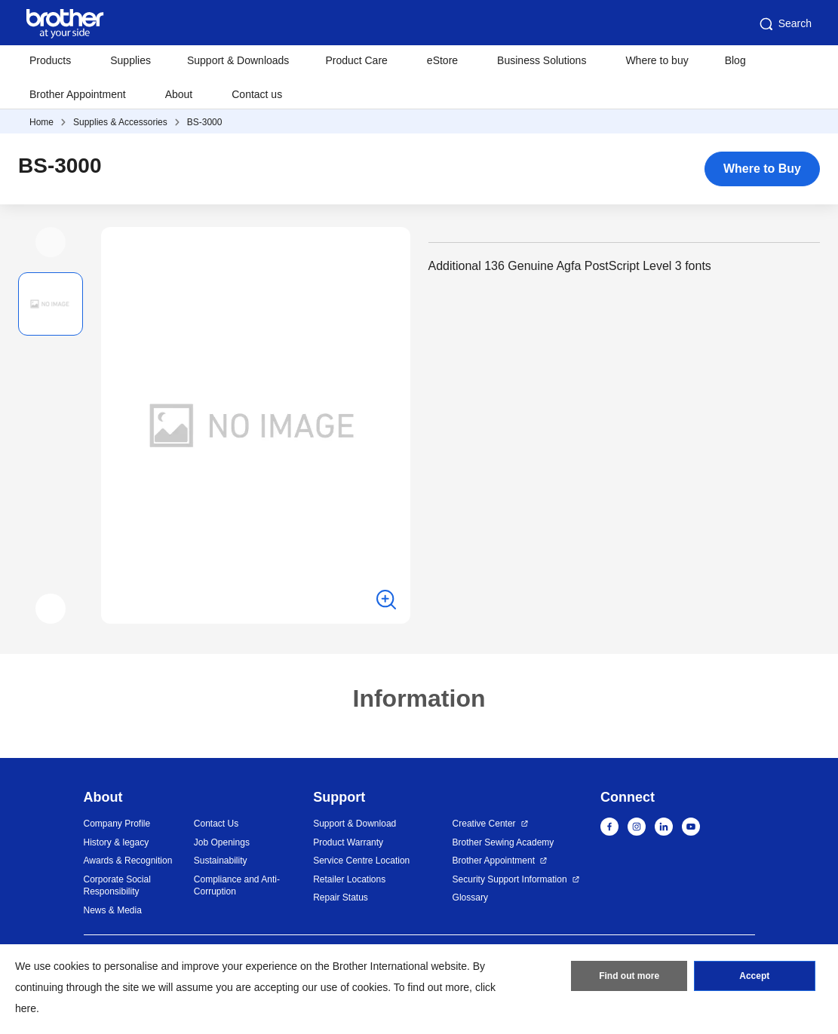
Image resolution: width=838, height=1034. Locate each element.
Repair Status (340, 897)
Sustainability (220, 860)
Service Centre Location (361, 860)
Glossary (470, 897)
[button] (50, 242)
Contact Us (216, 823)
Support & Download (354, 823)
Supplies (130, 60)
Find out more (629, 976)
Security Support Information (510, 879)
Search (784, 24)
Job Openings (222, 842)
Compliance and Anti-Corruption (237, 885)
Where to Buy (762, 168)
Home (41, 122)
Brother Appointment (77, 94)
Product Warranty (348, 842)
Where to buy (656, 60)
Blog (735, 60)
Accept (754, 976)
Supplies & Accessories (120, 122)
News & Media (113, 910)
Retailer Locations (349, 879)
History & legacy (116, 842)
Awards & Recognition (128, 860)
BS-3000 (205, 122)
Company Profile (117, 823)
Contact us (257, 94)
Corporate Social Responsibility (117, 885)
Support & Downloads (238, 60)
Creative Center (484, 823)
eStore (442, 60)
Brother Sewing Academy (503, 842)
